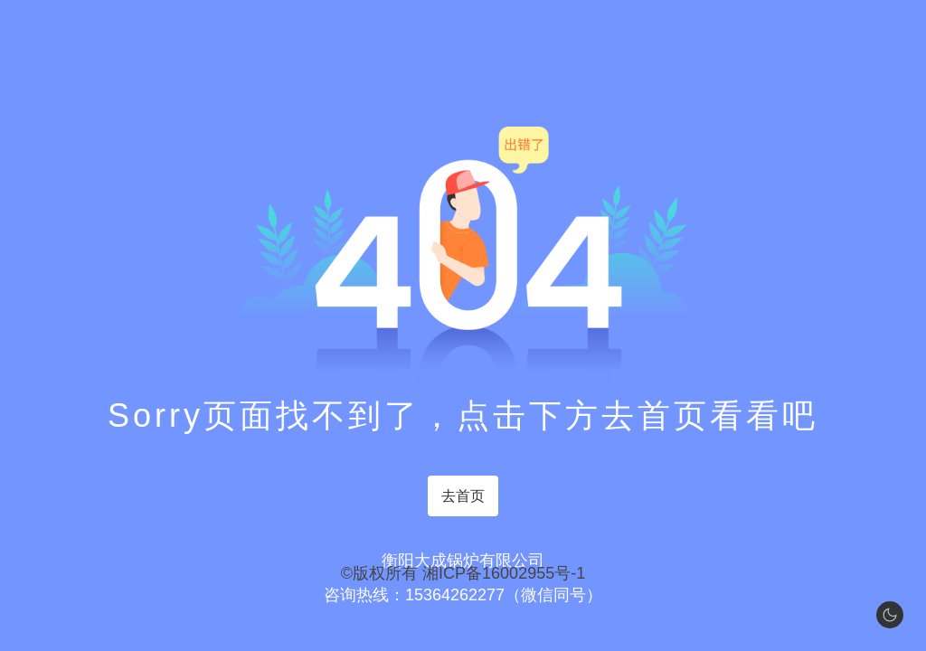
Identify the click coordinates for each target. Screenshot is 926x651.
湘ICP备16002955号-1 (503, 573)
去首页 (463, 496)
